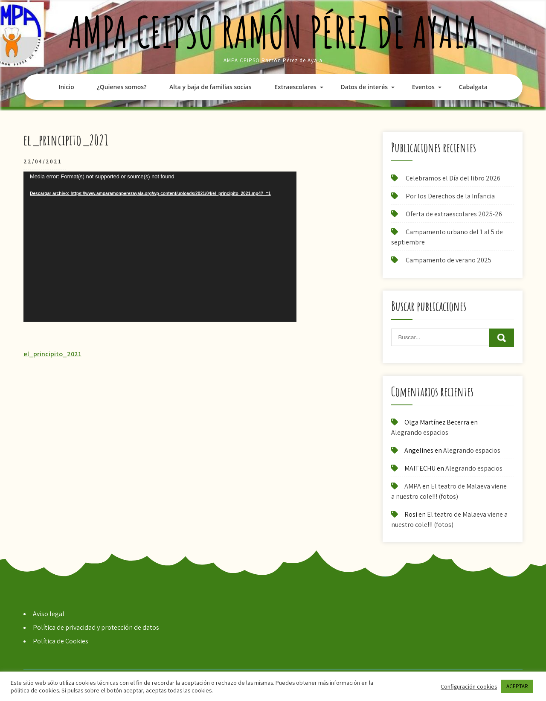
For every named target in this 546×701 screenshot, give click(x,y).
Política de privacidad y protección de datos (96, 627)
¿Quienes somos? (121, 87)
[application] (159, 247)
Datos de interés (364, 87)
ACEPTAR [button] (517, 686)
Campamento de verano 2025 (448, 260)
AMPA (412, 486)
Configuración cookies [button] (469, 686)
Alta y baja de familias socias (210, 87)
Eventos (423, 87)
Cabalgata (473, 87)
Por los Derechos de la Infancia (450, 196)
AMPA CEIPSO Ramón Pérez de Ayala (273, 32)
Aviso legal (48, 613)
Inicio (66, 87)
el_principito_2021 (52, 353)
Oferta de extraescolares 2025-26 (454, 213)
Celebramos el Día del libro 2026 (453, 178)
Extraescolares (295, 87)
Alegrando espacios (419, 432)
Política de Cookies (60, 641)
